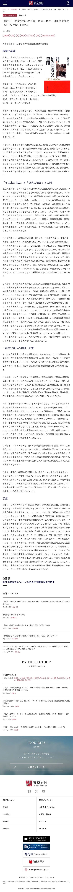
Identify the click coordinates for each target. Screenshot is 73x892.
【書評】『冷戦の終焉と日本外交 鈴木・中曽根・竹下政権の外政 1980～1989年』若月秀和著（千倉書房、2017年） (36, 690)
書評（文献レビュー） (10, 15)
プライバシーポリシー (35, 877)
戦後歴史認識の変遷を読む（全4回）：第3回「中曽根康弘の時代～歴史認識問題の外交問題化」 (36, 703)
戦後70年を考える (36, 677)
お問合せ (6, 829)
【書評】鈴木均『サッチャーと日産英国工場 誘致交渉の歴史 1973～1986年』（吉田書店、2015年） (36, 716)
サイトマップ (49, 877)
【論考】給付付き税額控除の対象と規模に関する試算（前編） (36, 626)
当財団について (9, 800)
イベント (42, 821)
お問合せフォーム (36, 767)
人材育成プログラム (47, 807)
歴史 (38, 35)
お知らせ (6, 821)
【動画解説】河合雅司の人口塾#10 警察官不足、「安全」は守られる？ (36, 637)
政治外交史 (14, 9)
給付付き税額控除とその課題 (36, 616)
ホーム (5, 9)
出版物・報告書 (45, 814)
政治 (32, 35)
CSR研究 (6, 814)
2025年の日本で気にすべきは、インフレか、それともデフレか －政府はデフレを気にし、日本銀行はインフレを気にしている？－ (36, 648)
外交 (27, 35)
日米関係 (6, 35)
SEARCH (42, 829)
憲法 (13, 35)
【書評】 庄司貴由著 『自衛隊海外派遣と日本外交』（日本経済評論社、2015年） (36, 727)
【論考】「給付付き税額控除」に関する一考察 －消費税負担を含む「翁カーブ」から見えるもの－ (36, 604)
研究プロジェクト (46, 800)
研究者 (5, 807)
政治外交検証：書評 (48, 35)
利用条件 (22, 877)
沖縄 (22, 35)
